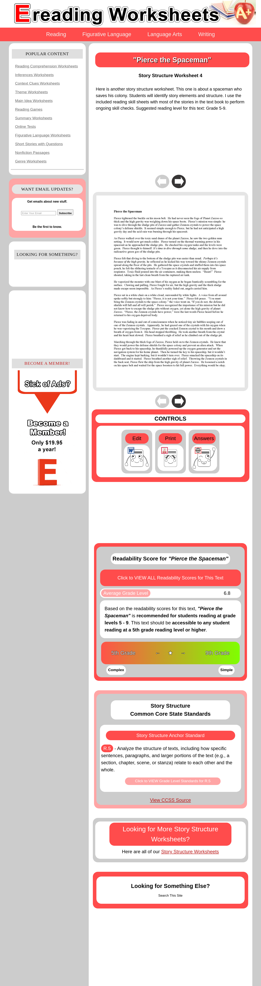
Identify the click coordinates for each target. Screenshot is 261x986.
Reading (56, 34)
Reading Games (29, 109)
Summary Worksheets (33, 118)
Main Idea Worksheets (34, 101)
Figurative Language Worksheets (43, 135)
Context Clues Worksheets (37, 83)
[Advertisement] (47, 324)
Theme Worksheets (31, 92)
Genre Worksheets (31, 161)
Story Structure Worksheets (190, 851)
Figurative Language (106, 34)
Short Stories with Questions (39, 144)
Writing (206, 34)
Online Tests (25, 126)
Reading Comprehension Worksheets (46, 66)
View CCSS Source (170, 800)
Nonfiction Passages (32, 153)
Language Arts (164, 34)
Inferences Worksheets (34, 75)
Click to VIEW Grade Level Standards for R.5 (173, 781)
